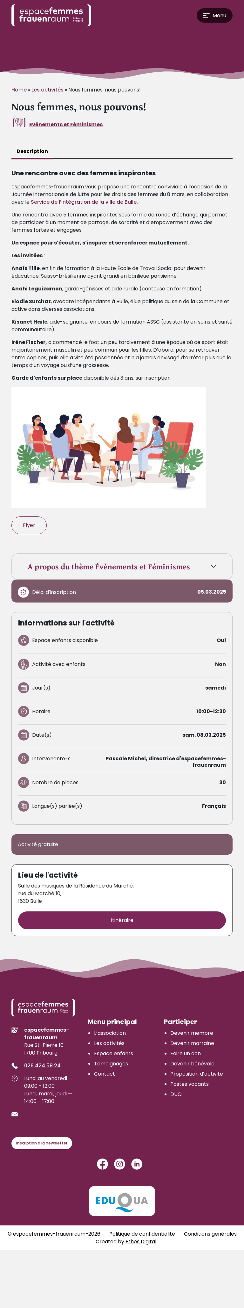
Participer (180, 1021)
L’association (110, 1033)
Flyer (29, 525)
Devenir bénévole (192, 1063)
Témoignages (111, 1063)
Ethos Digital (140, 1241)
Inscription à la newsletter (41, 1143)
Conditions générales (210, 1234)
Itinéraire (122, 920)
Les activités (47, 89)
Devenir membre (191, 1033)
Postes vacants (189, 1084)
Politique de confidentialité (142, 1234)
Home (19, 89)
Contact (104, 1074)
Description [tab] (32, 151)
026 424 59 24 (42, 1065)
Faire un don (185, 1053)
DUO (176, 1094)
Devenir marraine (192, 1043)
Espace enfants (113, 1053)
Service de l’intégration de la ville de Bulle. (84, 202)
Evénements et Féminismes (66, 124)
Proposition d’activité (196, 1074)
